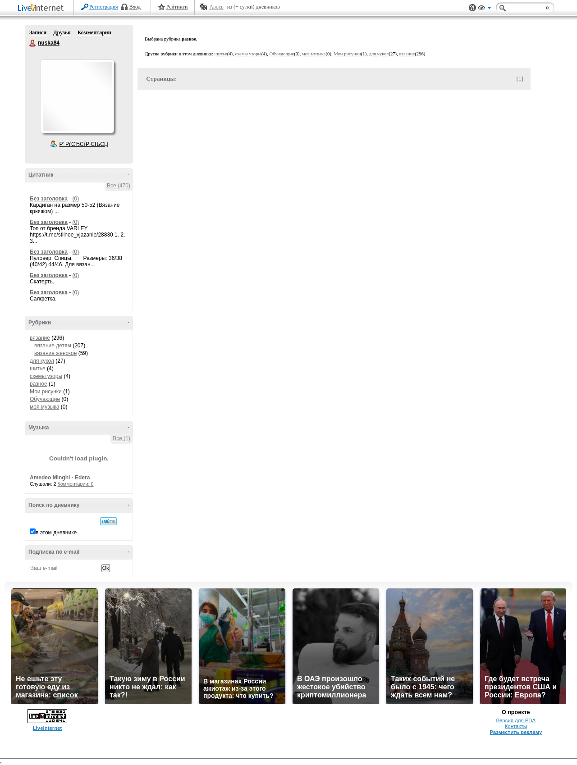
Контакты (516, 726)
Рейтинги (177, 7)
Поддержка (472, 8)
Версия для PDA (516, 720)
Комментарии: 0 (76, 484)
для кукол (42, 361)
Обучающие (45, 399)
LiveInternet (42, 8)
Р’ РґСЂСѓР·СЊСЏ (84, 144)
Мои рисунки (46, 391)
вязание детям (52, 345)
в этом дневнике (56, 532)
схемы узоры (46, 376)
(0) (75, 199)
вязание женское (55, 353)
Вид (484, 9)
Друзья (61, 32)
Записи (37, 32)
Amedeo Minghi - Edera (60, 477)
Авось (216, 7)
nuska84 (33, 43)
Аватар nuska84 (77, 96)
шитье (38, 368)
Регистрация (103, 7)
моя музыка (44, 407)
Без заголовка (49, 199)
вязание (40, 338)
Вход (135, 7)
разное (38, 384)
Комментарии (94, 32)
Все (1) (121, 438)
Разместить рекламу (516, 732)
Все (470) (118, 185)
